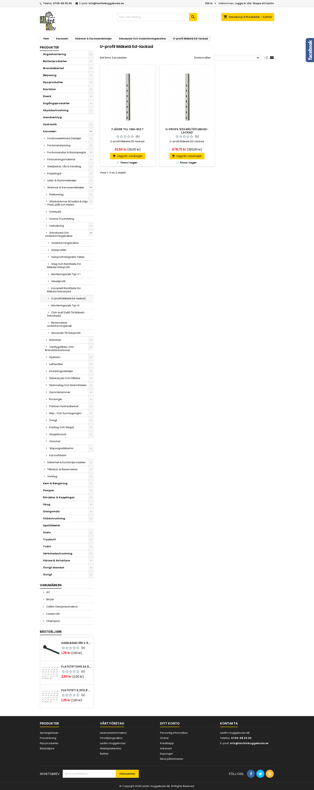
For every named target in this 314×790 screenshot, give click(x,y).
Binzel (50, 599)
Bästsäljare (51, 631)
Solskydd (55, 212)
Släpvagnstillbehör (61, 448)
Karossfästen (57, 455)
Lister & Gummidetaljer (62, 180)
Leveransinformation (113, 733)
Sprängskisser (49, 733)
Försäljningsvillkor (111, 738)
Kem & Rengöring (55, 483)
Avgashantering (54, 54)
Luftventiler (56, 364)
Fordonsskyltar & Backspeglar (66, 152)
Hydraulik (50, 124)
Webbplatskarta (110, 748)
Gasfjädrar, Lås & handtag (64, 166)
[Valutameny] (211, 3)
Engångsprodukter (56, 103)
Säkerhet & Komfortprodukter (66, 462)
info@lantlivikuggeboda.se (106, 3)
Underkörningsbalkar (65, 243)
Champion (53, 621)
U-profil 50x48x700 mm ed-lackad (186, 130)
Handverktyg (52, 117)
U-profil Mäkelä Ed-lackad (68, 298)
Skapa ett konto (263, 3)
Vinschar (55, 441)
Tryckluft (49, 539)
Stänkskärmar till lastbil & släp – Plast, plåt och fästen (66, 203)
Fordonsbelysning (58, 145)
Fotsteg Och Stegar (61, 427)
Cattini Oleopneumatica (61, 606)
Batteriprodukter (55, 61)
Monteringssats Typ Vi (65, 305)
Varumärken (50, 585)
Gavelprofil (58, 281)
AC (48, 592)
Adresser (166, 748)
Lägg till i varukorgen (128, 156)
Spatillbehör (51, 525)
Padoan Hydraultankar (64, 406)
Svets (47, 532)
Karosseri (49, 131)
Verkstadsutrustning (57, 553)
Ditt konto (170, 723)
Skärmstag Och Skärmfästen (68, 385)
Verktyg (52, 476)
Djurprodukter (53, 82)
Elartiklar (49, 89)
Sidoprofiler (58, 250)
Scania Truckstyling (61, 219)
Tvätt (47, 546)
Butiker (104, 754)
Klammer (55, 340)
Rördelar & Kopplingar (59, 497)
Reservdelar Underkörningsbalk (59, 324)
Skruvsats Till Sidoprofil (66, 333)
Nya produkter (49, 743)
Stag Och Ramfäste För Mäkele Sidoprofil (64, 265)
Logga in (240, 3)
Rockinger (55, 399)
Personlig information (174, 733)
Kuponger (166, 754)
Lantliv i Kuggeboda (112, 743)
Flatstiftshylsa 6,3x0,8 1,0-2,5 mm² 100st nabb (76, 666)
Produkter (49, 47)
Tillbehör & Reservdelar (62, 469)
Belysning (49, 75)
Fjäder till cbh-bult (128, 129)
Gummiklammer (59, 392)
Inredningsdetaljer (61, 371)
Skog (46, 504)
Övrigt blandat (53, 567)
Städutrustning (54, 518)
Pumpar (48, 490)
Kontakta (229, 723)
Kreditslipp (167, 743)
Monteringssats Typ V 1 (65, 274)
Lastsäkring (56, 226)
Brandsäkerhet (53, 68)
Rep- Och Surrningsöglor (65, 413)
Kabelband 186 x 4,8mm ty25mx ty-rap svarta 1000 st (76, 643)
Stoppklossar (57, 434)
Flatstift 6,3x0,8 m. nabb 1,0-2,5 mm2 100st (76, 690)
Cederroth (53, 614)
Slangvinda (51, 511)
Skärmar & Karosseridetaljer (65, 187)
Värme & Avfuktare (56, 560)
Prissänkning (48, 738)
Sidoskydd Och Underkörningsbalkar (59, 234)
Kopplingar (54, 173)
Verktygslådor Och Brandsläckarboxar (59, 348)
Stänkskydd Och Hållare (64, 378)
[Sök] (157, 17)
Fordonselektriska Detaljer (64, 138)
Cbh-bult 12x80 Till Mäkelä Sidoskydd (65, 314)
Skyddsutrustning (55, 110)
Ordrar (164, 738)
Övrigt (53, 420)
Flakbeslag (56, 194)
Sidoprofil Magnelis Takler (68, 257)
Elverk (47, 96)
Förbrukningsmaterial (61, 159)
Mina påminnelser (171, 759)
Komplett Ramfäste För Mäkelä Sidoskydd (64, 289)
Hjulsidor (54, 357)
